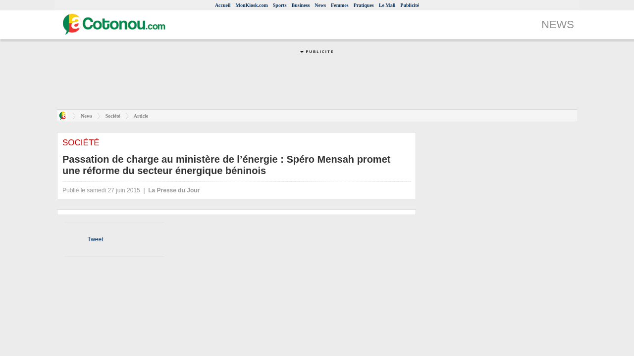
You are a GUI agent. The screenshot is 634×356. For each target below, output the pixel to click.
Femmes (340, 5)
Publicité (409, 5)
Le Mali (387, 5)
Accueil (223, 5)
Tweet (95, 239)
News (320, 5)
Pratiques (364, 5)
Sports (280, 5)
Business (301, 5)
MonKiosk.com (252, 5)
